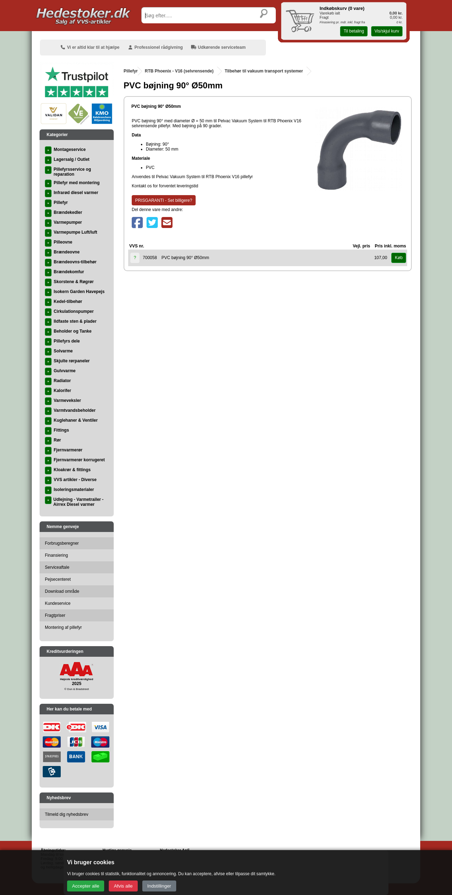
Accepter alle (85, 886)
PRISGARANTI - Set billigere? (163, 200)
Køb (399, 257)
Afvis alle (123, 886)
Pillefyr (131, 71)
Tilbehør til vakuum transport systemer (264, 71)
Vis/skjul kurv (386, 31)
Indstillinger (159, 886)
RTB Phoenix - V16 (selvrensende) (179, 71)
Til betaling (354, 31)
